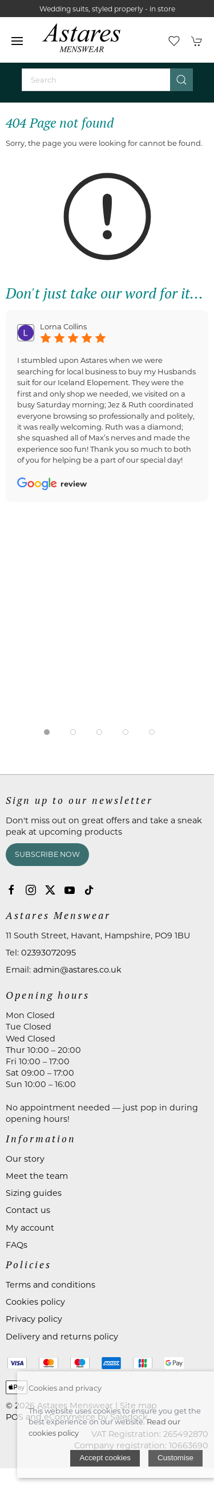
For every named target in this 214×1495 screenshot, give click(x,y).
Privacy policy (34, 1319)
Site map (138, 1405)
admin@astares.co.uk (77, 970)
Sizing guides (34, 1193)
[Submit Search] (181, 79)
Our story (25, 1159)
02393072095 (48, 952)
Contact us (28, 1210)
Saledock (129, 1417)
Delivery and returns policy (62, 1336)
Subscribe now (47, 854)
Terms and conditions (50, 1285)
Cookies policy (35, 1302)
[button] (17, 41)
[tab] (47, 732)
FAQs (16, 1245)
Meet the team (37, 1176)
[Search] (107, 79)
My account (30, 1228)
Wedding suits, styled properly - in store (107, 9)
